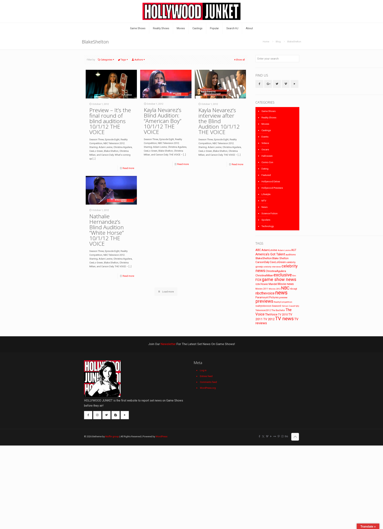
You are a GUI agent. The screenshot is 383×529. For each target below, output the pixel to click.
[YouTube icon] (271, 436)
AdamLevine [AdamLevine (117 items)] (269, 250)
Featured (266, 175)
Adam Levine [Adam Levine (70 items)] (284, 250)
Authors (138, 59)
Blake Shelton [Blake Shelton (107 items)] (280, 258)
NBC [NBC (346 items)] (285, 288)
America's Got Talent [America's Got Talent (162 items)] (270, 254)
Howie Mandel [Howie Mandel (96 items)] (269, 284)
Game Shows (268, 111)
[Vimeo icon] (267, 436)
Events (264, 136)
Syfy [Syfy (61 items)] (297, 306)
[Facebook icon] (259, 436)
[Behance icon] (286, 436)
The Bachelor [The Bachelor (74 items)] (278, 310)
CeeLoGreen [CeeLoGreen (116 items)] (278, 262)
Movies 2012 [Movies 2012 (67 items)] (274, 289)
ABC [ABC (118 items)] (258, 250)
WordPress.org (208, 388)
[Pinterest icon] (278, 436)
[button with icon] (259, 84)
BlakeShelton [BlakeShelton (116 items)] (263, 258)
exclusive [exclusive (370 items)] (283, 274)
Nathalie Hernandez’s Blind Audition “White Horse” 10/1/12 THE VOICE (106, 229)
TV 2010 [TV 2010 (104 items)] (283, 314)
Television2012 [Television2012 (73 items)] (263, 310)
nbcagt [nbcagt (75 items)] (293, 289)
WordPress (161, 436)
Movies (265, 124)
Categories (106, 59)
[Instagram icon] (282, 436)
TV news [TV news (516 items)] (284, 318)
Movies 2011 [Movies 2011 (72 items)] (261, 289)
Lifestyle (265, 194)
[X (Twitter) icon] (263, 436)
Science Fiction (269, 213)
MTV (263, 200)
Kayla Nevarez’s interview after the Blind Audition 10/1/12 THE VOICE (219, 121)
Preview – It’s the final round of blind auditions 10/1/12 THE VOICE (110, 121)
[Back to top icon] (295, 437)
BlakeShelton (294, 41)
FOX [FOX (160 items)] (258, 280)
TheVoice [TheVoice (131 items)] (271, 314)
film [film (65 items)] (294, 276)
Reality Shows (268, 117)
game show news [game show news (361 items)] (279, 279)
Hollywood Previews (272, 188)
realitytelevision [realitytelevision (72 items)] (263, 306)
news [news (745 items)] (281, 293)
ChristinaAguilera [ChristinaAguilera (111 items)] (276, 271)
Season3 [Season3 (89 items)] (276, 306)
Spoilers (265, 219)
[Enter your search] (277, 58)
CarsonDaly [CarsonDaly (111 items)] (262, 262)
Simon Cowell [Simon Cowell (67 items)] (288, 306)
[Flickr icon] (274, 436)
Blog (278, 41)
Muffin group (112, 436)
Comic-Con (267, 162)
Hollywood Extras (270, 181)
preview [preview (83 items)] (283, 297)
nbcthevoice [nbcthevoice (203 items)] (265, 293)
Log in (203, 370)
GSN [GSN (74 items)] (257, 284)
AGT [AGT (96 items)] (293, 250)
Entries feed (206, 376)
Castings (266, 130)
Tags (123, 59)
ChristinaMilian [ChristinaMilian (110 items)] (264, 275)
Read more (128, 168)
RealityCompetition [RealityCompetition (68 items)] (283, 302)
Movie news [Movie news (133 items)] (286, 284)
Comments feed (208, 382)
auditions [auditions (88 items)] (291, 254)
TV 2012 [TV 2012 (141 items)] (268, 319)
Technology (267, 226)
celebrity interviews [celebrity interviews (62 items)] (272, 267)
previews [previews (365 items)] (264, 301)
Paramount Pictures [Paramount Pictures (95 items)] (267, 297)
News (264, 207)
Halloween (267, 156)
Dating (264, 168)
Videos (265, 143)
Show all (239, 59)
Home (266, 41)
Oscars (265, 149)
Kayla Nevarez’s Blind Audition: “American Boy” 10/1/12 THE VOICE (162, 121)
